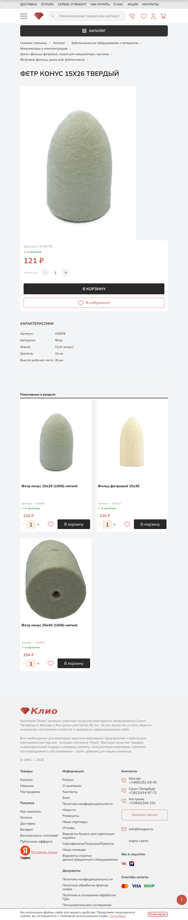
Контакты (150, 4)
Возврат (26, 829)
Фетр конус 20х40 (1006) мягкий (49, 625)
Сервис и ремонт (72, 4)
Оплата (47, 4)
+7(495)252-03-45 (143, 782)
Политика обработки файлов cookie (85, 887)
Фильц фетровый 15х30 (118, 486)
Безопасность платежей (39, 835)
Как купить (100, 4)
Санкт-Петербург (142, 789)
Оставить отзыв (44, 852)
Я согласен (157, 914)
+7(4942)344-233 (142, 803)
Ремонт (68, 780)
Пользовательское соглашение (86, 905)
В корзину (94, 288)
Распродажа (30, 792)
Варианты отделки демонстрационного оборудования (90, 857)
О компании (71, 786)
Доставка (28, 4)
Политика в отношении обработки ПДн (89, 897)
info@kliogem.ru (141, 829)
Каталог (94, 31)
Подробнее (117, 916)
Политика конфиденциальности (87, 804)
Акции (132, 4)
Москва (135, 778)
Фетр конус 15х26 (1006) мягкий (49, 486)
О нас (118, 4)
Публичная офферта (36, 841)
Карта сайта (138, 841)
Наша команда (74, 850)
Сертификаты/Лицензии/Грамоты (88, 844)
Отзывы (68, 828)
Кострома (136, 799)
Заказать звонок (145, 815)
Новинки (27, 786)
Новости (69, 810)
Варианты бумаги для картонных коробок (88, 836)
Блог (66, 798)
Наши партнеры (74, 822)
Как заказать (30, 811)
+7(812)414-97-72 (143, 793)
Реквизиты (70, 816)
